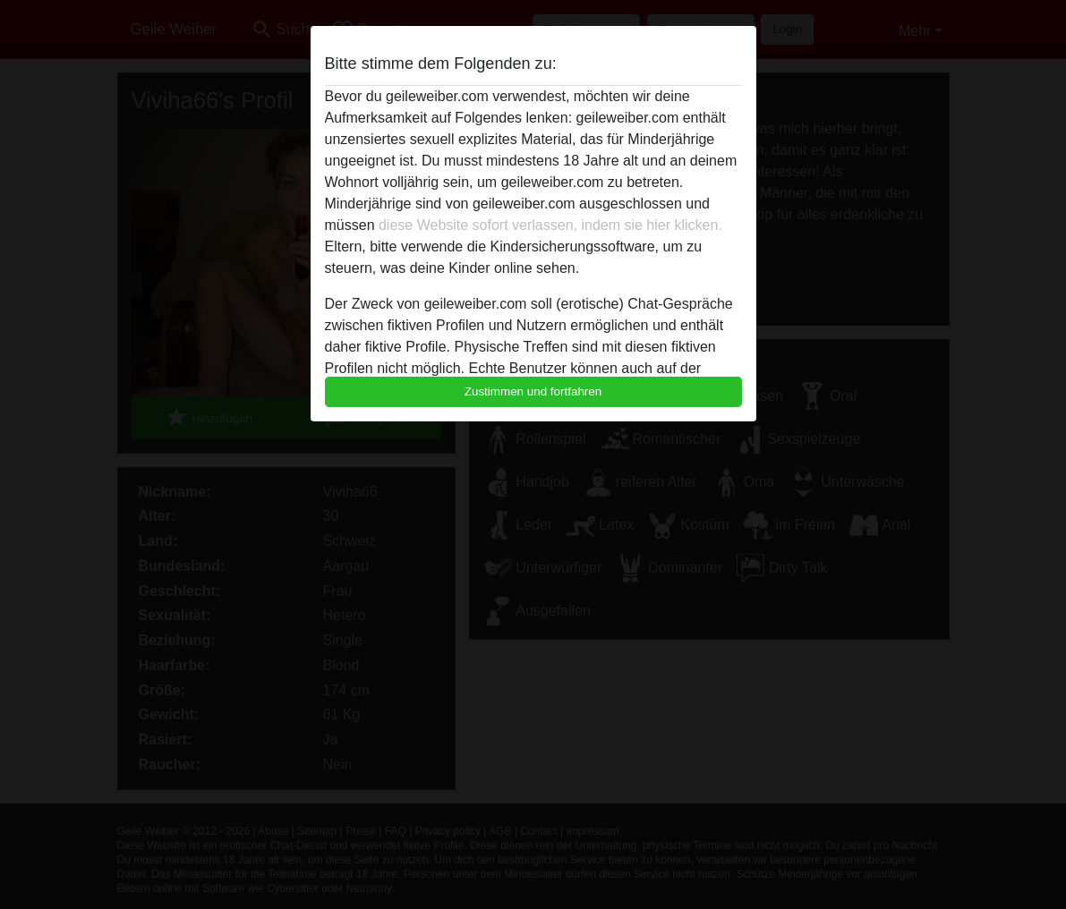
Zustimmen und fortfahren (533, 391)
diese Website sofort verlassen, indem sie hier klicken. (550, 225)
